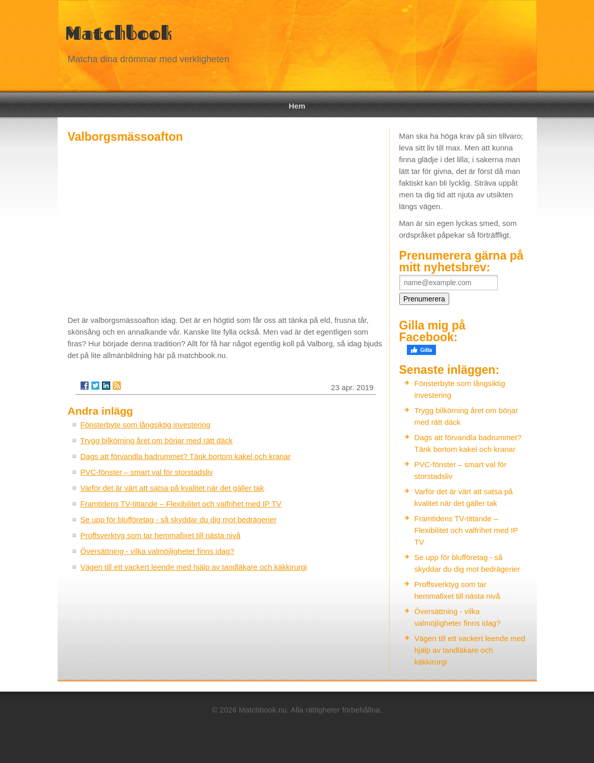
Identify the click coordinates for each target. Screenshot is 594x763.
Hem (297, 105)
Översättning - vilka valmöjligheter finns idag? (158, 551)
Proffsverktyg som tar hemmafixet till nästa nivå (161, 535)
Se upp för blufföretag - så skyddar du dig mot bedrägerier (179, 519)
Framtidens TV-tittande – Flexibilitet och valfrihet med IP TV (181, 503)
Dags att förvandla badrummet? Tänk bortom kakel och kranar (186, 456)
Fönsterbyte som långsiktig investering (146, 424)
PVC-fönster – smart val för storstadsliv (147, 472)
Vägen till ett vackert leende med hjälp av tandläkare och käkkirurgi (194, 567)
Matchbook (118, 33)
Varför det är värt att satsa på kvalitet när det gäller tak (172, 488)
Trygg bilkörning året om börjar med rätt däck (157, 440)
